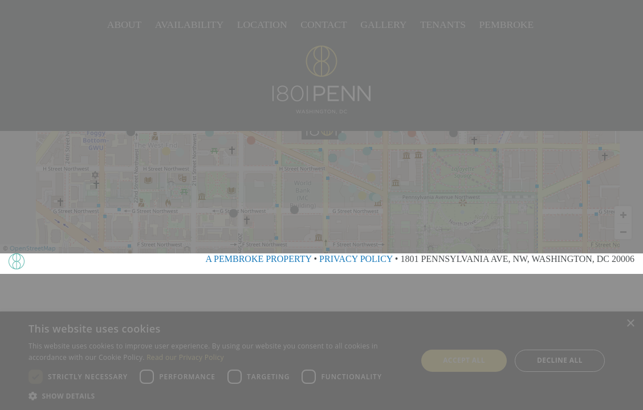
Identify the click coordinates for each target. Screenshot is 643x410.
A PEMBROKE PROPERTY (258, 259)
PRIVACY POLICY (356, 259)
